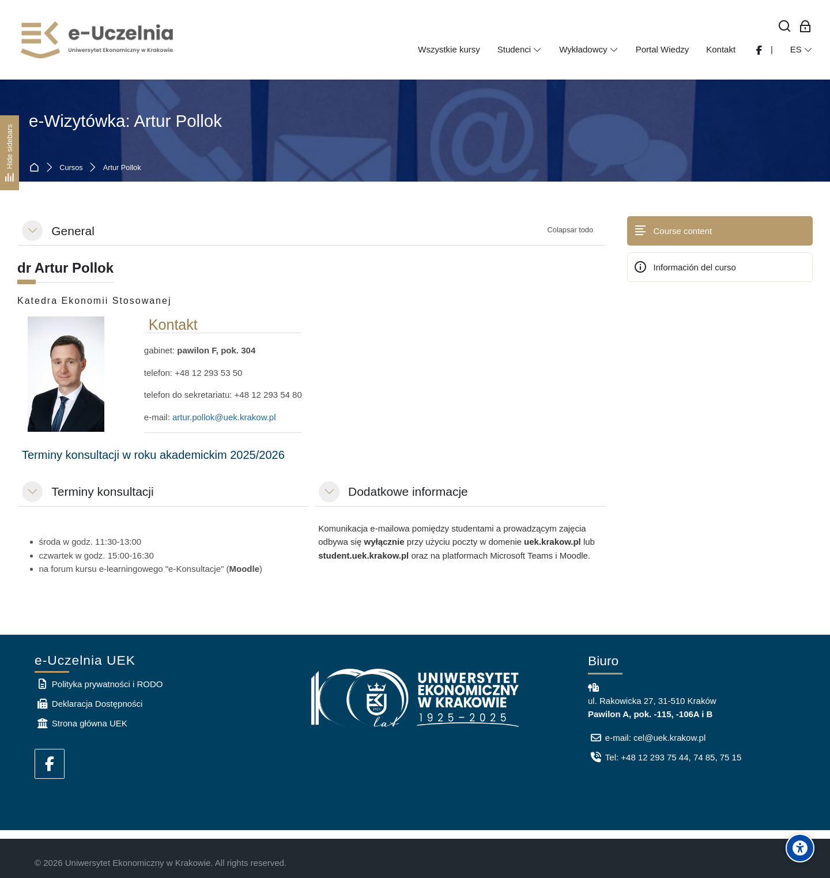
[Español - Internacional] (801, 49)
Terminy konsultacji (102, 491)
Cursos (70, 168)
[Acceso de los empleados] (805, 27)
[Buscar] (785, 27)
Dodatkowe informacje (408, 491)
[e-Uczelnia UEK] (98, 40)
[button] (32, 230)
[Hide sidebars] (9, 152)
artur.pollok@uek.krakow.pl (224, 417)
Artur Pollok (122, 168)
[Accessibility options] (800, 848)
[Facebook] (50, 764)
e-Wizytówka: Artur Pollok (125, 120)
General (73, 231)
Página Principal (36, 168)
